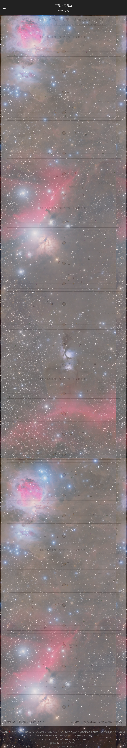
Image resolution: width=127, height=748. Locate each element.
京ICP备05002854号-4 (63, 746)
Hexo (54, 743)
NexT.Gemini (64, 743)
